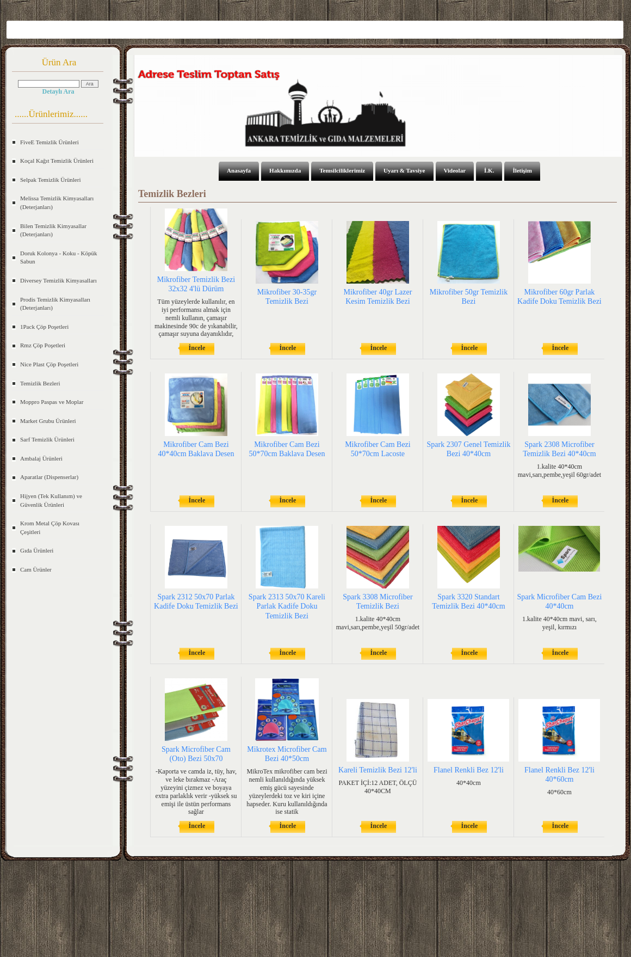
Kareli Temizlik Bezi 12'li (377, 770)
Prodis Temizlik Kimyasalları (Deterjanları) (55, 303)
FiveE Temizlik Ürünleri (49, 142)
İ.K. (489, 170)
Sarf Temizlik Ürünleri (47, 439)
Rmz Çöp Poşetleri (42, 345)
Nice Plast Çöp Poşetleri (49, 364)
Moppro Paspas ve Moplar (51, 401)
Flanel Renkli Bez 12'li (469, 770)
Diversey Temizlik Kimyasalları (58, 280)
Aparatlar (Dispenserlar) (49, 477)
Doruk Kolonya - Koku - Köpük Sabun (58, 257)
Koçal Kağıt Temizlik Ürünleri (57, 160)
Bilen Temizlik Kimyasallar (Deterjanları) (53, 230)
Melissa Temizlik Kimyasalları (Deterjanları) (57, 202)
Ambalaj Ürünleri (41, 458)
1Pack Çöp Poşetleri (44, 326)
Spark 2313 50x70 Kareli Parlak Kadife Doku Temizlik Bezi (287, 606)
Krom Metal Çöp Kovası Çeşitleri (49, 527)
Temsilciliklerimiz (342, 170)
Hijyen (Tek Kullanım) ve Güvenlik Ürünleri (51, 500)
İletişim (521, 170)
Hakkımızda (285, 170)
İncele (197, 348)
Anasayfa (239, 170)
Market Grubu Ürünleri (48, 421)
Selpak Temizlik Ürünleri (50, 179)
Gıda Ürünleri (36, 550)
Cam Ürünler (36, 569)
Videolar (455, 170)
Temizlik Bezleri (40, 383)
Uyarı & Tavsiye (404, 170)
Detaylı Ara (58, 91)
